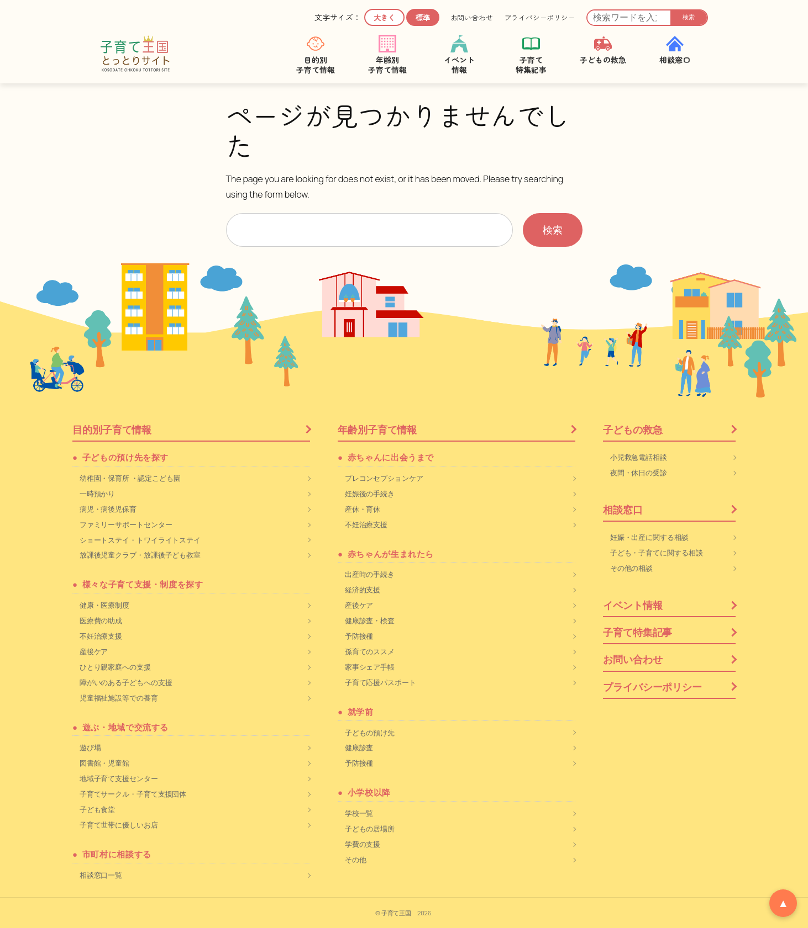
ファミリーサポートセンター (126, 524)
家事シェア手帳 (370, 667)
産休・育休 (363, 509)
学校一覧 (359, 813)
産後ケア (94, 651)
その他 (355, 860)
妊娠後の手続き (370, 494)
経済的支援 (363, 590)
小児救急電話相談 (638, 457)
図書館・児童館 (104, 763)
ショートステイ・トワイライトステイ (140, 540)
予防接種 (359, 636)
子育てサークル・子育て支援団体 (133, 794)
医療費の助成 (101, 620)
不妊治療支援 (101, 636)
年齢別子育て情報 (377, 429)
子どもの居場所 (370, 829)
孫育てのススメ (370, 651)
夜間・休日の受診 (638, 473)
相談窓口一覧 (101, 875)
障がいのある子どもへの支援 (126, 682)
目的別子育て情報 (111, 429)
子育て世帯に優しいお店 (119, 825)
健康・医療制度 (104, 605)
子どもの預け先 (370, 733)
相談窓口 (623, 509)
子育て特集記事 (637, 632)
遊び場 (90, 747)
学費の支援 (363, 844)
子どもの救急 (632, 429)
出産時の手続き (370, 574)
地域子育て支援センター (119, 778)
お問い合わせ (471, 18)
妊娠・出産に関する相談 (649, 537)
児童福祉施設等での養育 (119, 698)
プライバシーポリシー (539, 18)
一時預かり (98, 494)
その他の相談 (631, 568)
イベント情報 (632, 605)
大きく (384, 17)
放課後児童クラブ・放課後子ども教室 (140, 555)
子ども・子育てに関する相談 (656, 553)
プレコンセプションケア (384, 478)
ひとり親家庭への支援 (115, 667)
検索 (689, 17)
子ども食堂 (98, 809)
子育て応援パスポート (380, 682)
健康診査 (359, 747)
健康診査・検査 (370, 620)
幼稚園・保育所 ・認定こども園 (130, 478)
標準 (423, 17)
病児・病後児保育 (108, 509)
